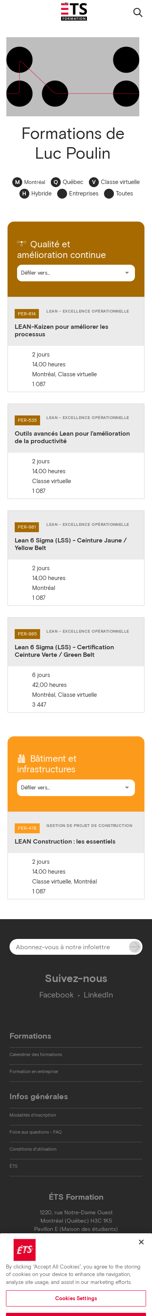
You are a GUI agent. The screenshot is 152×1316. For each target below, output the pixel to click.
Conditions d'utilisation (33, 1149)
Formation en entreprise (34, 1071)
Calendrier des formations (36, 1054)
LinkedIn (98, 994)
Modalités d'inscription (33, 1115)
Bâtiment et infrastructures (47, 764)
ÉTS (13, 1166)
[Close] (141, 1252)
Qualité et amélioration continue (61, 249)
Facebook (56, 994)
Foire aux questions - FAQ (36, 1132)
